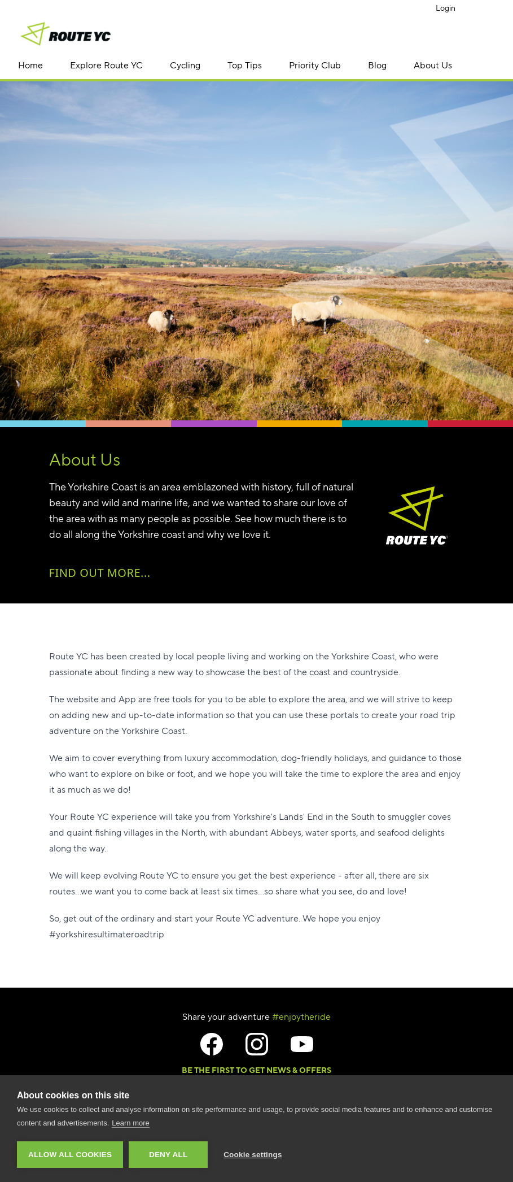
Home (30, 65)
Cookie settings (252, 1154)
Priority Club (315, 65)
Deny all (168, 1154)
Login (445, 8)
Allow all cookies (70, 1154)
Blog (377, 65)
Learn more (130, 1123)
